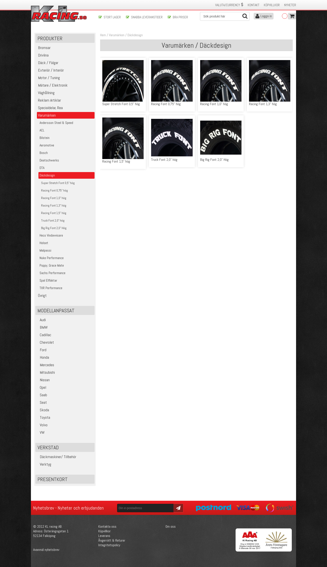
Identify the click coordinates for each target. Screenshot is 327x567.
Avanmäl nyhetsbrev (46, 549)
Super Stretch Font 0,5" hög (121, 104)
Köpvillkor (272, 5)
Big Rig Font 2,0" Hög (214, 159)
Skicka (177, 507)
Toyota (43, 417)
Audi (41, 319)
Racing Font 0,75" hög (166, 104)
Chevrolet (45, 342)
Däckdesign (135, 35)
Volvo (42, 424)
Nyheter (290, 5)
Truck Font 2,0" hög (164, 159)
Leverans (104, 535)
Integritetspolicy (109, 545)
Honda (42, 357)
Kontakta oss (107, 526)
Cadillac (43, 334)
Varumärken (116, 35)
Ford (41, 349)
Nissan (43, 379)
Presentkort (53, 479)
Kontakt (253, 5)
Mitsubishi (45, 372)
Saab (41, 394)
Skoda (42, 409)
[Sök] (224, 16)
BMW (42, 327)
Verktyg (43, 464)
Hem (103, 35)
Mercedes (45, 364)
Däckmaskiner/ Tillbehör (56, 456)
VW (40, 432)
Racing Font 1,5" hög (116, 161)
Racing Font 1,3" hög (263, 104)
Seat (41, 402)
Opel (41, 387)
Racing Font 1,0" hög (214, 104)
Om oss (170, 526)
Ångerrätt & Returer (111, 540)
